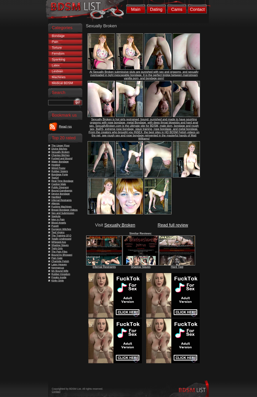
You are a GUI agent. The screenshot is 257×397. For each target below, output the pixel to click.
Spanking (58, 59)
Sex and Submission (62, 213)
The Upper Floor (60, 145)
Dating (156, 9)
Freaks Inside (58, 277)
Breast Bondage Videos (64, 209)
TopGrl (55, 177)
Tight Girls (57, 248)
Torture (57, 47)
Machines (58, 77)
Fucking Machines (61, 206)
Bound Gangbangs (61, 190)
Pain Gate (56, 258)
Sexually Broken (119, 225)
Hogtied (55, 164)
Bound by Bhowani (61, 254)
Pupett (55, 225)
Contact (197, 9)
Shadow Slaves (140, 266)
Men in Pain (58, 219)
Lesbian (57, 71)
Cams (176, 9)
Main (135, 9)
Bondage (58, 36)
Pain (55, 42)
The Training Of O (61, 235)
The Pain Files (59, 251)
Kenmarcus (57, 267)
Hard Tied (177, 266)
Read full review (173, 225)
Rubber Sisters (59, 171)
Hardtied (56, 197)
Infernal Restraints (104, 266)
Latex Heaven (59, 264)
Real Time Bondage (62, 180)
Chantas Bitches (60, 155)
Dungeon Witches (61, 229)
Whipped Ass (58, 242)
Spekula (56, 216)
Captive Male (58, 184)
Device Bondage (60, 193)
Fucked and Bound (61, 158)
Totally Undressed (61, 238)
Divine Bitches (59, 148)
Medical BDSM (62, 83)
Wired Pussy (58, 168)
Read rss (65, 126)
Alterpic (55, 203)
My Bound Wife (59, 270)
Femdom (58, 53)
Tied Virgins (57, 232)
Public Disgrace (60, 187)
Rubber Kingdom (60, 274)
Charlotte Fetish (60, 261)
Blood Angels (58, 222)
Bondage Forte (59, 174)
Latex (56, 65)
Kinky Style (57, 280)
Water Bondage (60, 161)
